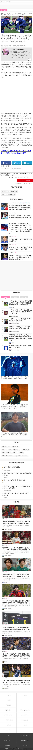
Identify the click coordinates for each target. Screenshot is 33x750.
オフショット (8, 715)
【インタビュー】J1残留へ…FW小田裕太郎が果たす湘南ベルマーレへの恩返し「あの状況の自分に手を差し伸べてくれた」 (14, 406)
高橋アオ (6, 661)
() (9, 191)
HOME (2, 13)
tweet (16, 163)
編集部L (5, 477)
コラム (8, 700)
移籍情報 (8, 705)
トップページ (7, 735)
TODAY (5, 297)
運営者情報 (7, 745)
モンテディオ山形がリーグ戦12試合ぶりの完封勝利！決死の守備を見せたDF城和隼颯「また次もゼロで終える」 (16, 655)
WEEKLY (15, 297)
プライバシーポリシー (25, 735)
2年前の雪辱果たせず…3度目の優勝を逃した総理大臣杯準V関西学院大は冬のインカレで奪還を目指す (16, 628)
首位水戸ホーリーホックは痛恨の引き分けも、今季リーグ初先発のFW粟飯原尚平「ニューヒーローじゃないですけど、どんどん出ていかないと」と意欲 (16, 549)
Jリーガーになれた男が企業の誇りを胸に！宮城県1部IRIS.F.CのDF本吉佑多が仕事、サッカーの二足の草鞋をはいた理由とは (16, 602)
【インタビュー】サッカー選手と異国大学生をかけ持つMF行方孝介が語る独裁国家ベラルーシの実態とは (20, 303)
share (6, 163)
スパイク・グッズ (8, 720)
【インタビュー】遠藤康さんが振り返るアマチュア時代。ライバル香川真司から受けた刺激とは (14, 434)
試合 (10, 236)
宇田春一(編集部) (8, 529)
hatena (26, 163)
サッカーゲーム (17, 202)
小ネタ (15, 212)
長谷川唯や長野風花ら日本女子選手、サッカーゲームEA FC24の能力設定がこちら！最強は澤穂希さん (20, 207)
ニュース (8, 13)
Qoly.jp (7, 748)
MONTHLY (24, 297)
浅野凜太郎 (6, 688)
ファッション (24, 720)
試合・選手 (14, 236)
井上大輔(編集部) (18, 49)
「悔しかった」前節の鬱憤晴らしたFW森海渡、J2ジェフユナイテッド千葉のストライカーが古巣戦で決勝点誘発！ (16, 682)
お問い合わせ (25, 745)
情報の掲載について (25, 740)
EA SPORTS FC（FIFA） (25, 202)
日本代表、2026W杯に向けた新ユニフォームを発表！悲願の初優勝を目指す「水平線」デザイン (14, 378)
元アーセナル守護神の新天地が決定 (14, 480)
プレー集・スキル (24, 710)
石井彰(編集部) (14, 316)
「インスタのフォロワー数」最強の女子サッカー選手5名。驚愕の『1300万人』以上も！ (20, 311)
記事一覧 (29, 59)
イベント (8, 725)
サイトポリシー (7, 740)
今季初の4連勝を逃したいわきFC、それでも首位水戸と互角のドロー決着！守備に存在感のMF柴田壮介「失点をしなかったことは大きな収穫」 (16, 522)
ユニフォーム (24, 715)
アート (24, 725)
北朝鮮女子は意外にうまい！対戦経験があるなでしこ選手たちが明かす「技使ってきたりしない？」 (20, 257)
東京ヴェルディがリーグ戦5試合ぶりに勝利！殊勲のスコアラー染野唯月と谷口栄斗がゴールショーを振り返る (15, 575)
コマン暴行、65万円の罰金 (12, 467)
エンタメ (11, 202)
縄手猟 (12, 307)
